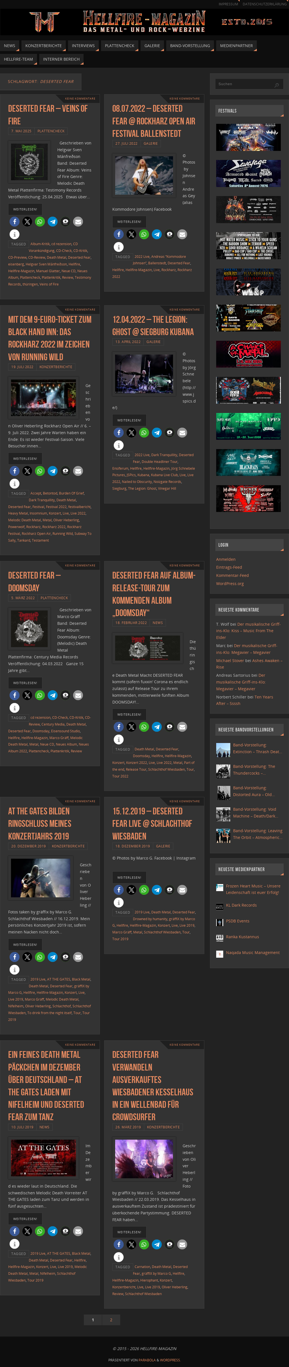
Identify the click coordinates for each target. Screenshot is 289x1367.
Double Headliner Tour (160, 461)
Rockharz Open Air (36, 533)
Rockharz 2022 (53, 526)
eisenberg (16, 264)
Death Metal (56, 257)
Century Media (53, 724)
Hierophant (149, 1280)
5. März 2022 (23, 597)
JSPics (131, 474)
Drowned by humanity (150, 919)
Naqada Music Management (253, 952)
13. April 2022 (128, 341)
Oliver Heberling (66, 520)
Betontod (50, 493)
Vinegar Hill (167, 488)
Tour (190, 769)
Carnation (142, 1266)
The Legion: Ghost (142, 488)
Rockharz (168, 269)
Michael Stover (230, 660)
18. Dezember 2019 (132, 846)
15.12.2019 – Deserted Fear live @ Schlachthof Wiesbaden (152, 823)
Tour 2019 (120, 939)
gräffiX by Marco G (156, 1273)
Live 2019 (15, 999)
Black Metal (81, 979)
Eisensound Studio (65, 731)
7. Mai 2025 (21, 131)
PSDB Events (237, 921)
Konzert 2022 (136, 762)
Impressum (225, 4)
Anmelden (226, 559)
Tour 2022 (120, 776)
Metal (47, 520)
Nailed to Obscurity (137, 481)
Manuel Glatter (48, 271)
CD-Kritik (80, 250)
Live (157, 269)
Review (67, 277)
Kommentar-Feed (232, 575)
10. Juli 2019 (22, 1127)
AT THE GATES (58, 979)
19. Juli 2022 (22, 366)
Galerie (151, 143)
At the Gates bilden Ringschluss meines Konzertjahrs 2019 (39, 823)
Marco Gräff (59, 737)
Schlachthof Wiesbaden (166, 769)
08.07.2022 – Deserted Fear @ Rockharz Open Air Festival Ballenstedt (153, 121)
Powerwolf (16, 526)
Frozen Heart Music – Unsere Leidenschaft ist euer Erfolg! (253, 889)
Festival (38, 506)
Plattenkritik (51, 277)
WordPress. (170, 1360)
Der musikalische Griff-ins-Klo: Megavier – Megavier (241, 681)
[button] (14, 222)
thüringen (30, 284)
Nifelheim (15, 1006)
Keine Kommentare (78, 98)
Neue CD (69, 271)
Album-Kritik (40, 243)
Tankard (23, 540)
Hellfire (74, 264)
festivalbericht (79, 506)
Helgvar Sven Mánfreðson (46, 264)
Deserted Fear (79, 257)
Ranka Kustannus (242, 936)
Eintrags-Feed (229, 567)
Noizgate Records (167, 481)
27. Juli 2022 (126, 143)
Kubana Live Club (164, 474)
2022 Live (142, 256)
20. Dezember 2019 (28, 846)
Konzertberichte (56, 366)
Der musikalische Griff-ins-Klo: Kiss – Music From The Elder (248, 630)
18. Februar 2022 (131, 622)
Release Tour (136, 769)
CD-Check (64, 250)
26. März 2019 (128, 1127)
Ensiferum (120, 468)
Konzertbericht (123, 1287)
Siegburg (119, 488)
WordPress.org (230, 583)
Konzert (55, 513)
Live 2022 (78, 513)
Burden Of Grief (71, 493)
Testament (40, 540)
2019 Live (37, 979)
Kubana (143, 474)
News (158, 622)
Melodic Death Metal (24, 520)
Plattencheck (51, 131)
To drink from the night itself (49, 1012)
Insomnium (38, 513)
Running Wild (62, 533)
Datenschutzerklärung (264, 4)
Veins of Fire (49, 284)
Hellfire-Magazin (21, 271)
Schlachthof (61, 1006)
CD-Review (36, 257)
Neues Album (66, 744)
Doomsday (40, 731)
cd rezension (61, 243)
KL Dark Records (241, 905)
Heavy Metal (18, 513)
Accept (35, 493)
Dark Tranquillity (42, 500)
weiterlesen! (25, 209)
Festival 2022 (56, 506)
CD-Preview (17, 257)
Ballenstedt (157, 263)
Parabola (147, 1360)
